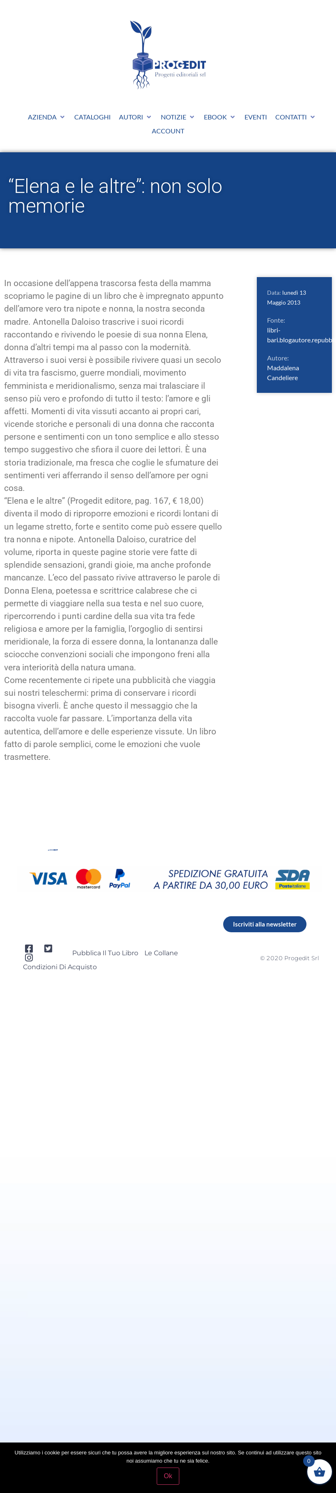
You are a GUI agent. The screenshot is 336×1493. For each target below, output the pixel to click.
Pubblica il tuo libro (105, 953)
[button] (47, 117)
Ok (168, 1475)
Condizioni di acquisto (60, 967)
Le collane (161, 953)
